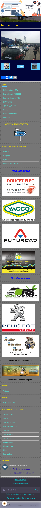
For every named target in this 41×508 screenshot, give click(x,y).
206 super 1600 (9, 423)
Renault (6, 152)
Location (6, 118)
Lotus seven (8, 442)
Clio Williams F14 (10, 427)
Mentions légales (20, 480)
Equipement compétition (12, 163)
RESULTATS (7, 102)
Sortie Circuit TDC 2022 (12, 94)
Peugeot (6, 156)
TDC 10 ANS (8, 415)
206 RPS (6, 419)
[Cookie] (4, 503)
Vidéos (6, 391)
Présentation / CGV (10, 90)
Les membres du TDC (11, 98)
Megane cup (8, 446)
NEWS (5, 110)
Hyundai (6, 160)
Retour (20, 66)
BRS (5, 450)
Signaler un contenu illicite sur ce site (21, 498)
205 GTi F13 (8, 438)
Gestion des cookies (20, 483)
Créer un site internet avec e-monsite (20, 494)
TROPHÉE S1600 (9, 106)
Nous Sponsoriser (10, 114)
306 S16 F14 (8, 434)
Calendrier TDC (9, 403)
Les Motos (7, 454)
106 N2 (6, 430)
